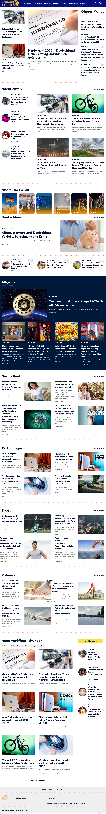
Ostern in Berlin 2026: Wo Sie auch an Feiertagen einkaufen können (57, 265)
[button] (96, 3)
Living (33, 646)
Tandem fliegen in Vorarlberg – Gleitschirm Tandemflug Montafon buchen (64, 543)
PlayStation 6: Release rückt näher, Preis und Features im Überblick (64, 456)
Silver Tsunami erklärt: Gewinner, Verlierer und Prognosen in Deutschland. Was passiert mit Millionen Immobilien (92, 54)
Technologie (6, 59)
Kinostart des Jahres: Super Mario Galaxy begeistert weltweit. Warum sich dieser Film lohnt (91, 351)
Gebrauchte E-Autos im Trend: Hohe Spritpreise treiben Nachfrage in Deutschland (52, 121)
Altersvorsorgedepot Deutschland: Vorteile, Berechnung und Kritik (27, 235)
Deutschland (85, 19)
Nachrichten (6, 26)
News (27, 646)
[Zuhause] (62, 203)
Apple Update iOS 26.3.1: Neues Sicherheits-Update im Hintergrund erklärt (92, 39)
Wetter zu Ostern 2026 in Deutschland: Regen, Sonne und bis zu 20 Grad (92, 265)
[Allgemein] (44, 203)
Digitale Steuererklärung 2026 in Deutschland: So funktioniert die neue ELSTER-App (20, 153)
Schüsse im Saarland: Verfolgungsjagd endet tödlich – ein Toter (53, 165)
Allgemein (84, 34)
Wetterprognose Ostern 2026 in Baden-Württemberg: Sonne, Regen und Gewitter (88, 165)
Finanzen (31, 47)
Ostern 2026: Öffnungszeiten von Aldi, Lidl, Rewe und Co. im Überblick (20, 265)
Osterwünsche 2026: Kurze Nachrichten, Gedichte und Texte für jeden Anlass (66, 348)
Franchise (41, 646)
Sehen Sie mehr (99, 89)
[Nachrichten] (27, 203)
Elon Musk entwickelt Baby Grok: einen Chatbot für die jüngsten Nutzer (94, 654)
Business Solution (17, 646)
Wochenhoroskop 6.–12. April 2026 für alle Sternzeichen (76, 303)
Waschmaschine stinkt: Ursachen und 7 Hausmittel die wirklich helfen (55, 763)
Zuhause (58, 210)
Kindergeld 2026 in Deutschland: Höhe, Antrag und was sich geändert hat (52, 53)
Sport (92, 210)
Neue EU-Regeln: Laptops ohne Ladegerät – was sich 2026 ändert (13, 65)
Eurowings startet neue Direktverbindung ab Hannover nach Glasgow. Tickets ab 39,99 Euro (12, 610)
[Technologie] (79, 203)
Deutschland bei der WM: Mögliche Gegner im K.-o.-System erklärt (12, 519)
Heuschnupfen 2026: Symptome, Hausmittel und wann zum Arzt (64, 384)
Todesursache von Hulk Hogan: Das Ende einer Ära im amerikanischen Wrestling (95, 712)
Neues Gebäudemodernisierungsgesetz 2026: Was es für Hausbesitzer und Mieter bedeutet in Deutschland (61, 585)
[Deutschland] (9, 203)
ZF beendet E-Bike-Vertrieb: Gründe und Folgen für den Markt (86, 121)
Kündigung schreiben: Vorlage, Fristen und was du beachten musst (12, 348)
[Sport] (96, 203)
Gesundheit (11, 376)
